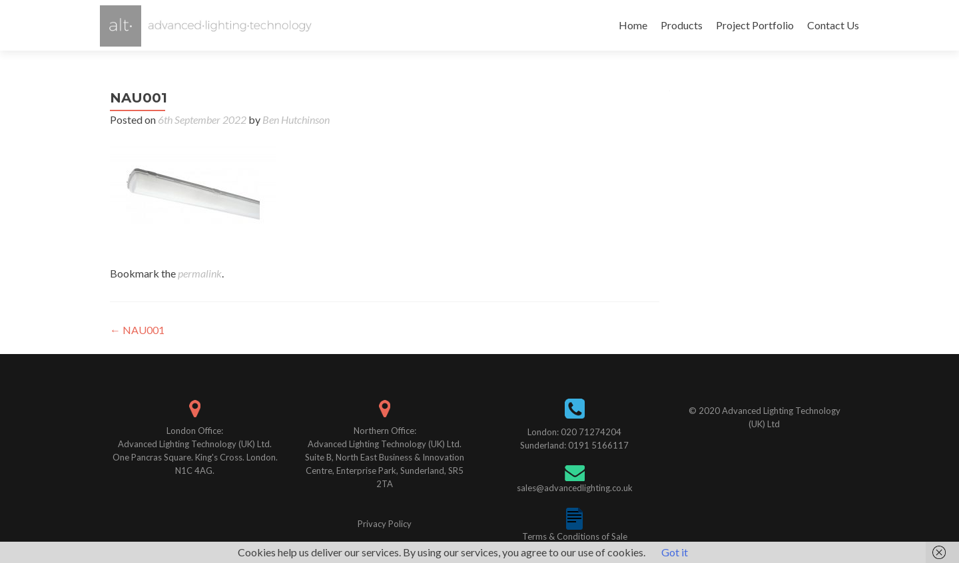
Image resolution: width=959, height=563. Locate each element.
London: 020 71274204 (574, 432)
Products (682, 25)
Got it (674, 552)
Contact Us (833, 25)
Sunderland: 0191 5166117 (574, 445)
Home (633, 25)
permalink (200, 273)
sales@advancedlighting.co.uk (575, 487)
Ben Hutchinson (296, 119)
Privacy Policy (385, 523)
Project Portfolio (755, 25)
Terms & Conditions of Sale (574, 536)
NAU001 (137, 329)
